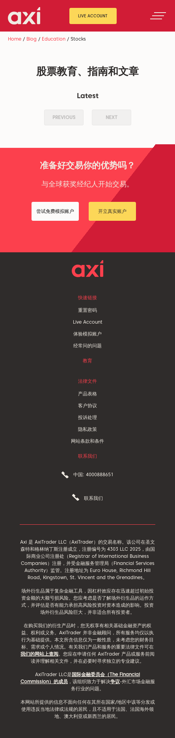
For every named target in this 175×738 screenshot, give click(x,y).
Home (14, 39)
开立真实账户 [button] (112, 211)
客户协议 (87, 405)
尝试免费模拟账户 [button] (55, 211)
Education (53, 39)
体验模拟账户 (87, 334)
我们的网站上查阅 (39, 654)
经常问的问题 (87, 345)
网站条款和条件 (87, 441)
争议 (115, 681)
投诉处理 (87, 417)
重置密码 (87, 310)
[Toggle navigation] (158, 16)
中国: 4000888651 (93, 474)
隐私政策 (87, 429)
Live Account (93, 15)
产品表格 (87, 394)
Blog (31, 39)
